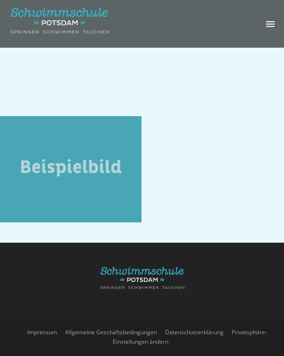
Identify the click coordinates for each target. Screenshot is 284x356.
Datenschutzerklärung (194, 332)
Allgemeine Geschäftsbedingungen (111, 332)
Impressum (42, 332)
